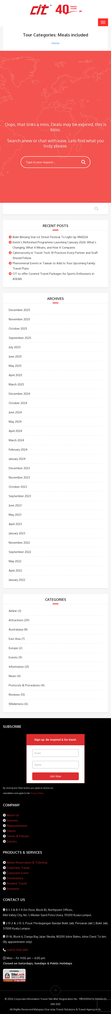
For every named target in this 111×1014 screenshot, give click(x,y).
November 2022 (19, 542)
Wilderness (16, 704)
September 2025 (20, 338)
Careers (12, 841)
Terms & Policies (18, 836)
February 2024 (18, 449)
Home (56, 43)
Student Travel (17, 883)
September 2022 (20, 552)
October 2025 (18, 328)
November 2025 (19, 319)
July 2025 (15, 347)
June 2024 (15, 412)
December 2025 (19, 310)
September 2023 (20, 496)
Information (16, 667)
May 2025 (15, 366)
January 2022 (17, 580)
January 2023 (17, 533)
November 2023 (19, 477)
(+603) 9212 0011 (17, 950)
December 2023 (19, 468)
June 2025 (15, 356)
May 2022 (15, 561)
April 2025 (15, 375)
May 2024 (15, 421)
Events (13, 657)
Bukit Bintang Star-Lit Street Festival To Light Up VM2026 (50, 237)
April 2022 (15, 570)
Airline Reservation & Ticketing (27, 862)
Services (12, 820)
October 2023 (18, 487)
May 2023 (15, 515)
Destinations (15, 878)
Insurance (13, 888)
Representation (17, 825)
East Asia (15, 639)
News (12, 676)
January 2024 (17, 459)
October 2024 (18, 403)
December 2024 (19, 394)
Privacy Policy (36, 793)
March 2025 (16, 384)
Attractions (16, 620)
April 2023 (15, 524)
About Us (13, 815)
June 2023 (15, 505)
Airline (13, 611)
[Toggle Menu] (103, 22)
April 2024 (15, 431)
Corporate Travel (18, 868)
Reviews (14, 694)
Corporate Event (18, 873)
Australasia (16, 629)
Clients (11, 831)
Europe (13, 648)
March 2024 (16, 440)
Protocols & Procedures (24, 685)
